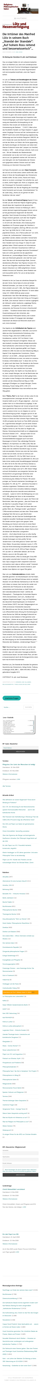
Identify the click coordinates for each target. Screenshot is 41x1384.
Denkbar (5, 927)
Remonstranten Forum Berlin (12, 1088)
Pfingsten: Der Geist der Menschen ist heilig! (19, 764)
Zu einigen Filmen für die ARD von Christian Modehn (20, 1134)
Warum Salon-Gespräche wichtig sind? (15, 1113)
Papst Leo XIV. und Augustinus (13, 1054)
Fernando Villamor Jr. (27, 1380)
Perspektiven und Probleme (12, 1062)
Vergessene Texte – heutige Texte (14, 1109)
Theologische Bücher (22, 684)
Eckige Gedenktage (9, 955)
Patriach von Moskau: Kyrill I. (12, 1058)
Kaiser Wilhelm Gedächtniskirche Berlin (15, 1005)
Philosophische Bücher (10, 910)
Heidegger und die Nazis (11, 984)
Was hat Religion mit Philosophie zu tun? (16, 1122)
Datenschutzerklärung (10, 1298)
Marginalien (6, 1041)
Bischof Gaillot (7, 902)
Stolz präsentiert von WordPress (20, 1378)
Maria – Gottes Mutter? (10, 1046)
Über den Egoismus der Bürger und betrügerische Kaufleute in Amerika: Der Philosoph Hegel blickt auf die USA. (20, 838)
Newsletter (6, 1320)
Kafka (4, 1000)
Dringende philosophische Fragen (13, 951)
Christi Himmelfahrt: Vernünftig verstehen (16, 831)
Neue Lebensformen (9, 1050)
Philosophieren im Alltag (10, 1075)
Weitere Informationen (10, 774)
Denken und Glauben (23, 682)
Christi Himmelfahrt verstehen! (14, 1189)
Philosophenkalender (9, 1067)
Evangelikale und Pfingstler (11, 960)
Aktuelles (6, 877)
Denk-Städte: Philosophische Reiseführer (16, 923)
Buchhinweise (7, 906)
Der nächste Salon (8, 943)
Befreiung (6, 889)
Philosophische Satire (9, 1079)
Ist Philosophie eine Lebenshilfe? (13, 996)
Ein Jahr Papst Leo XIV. (11, 1234)
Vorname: (6, 1150)
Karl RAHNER (7, 1017)
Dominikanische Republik (11, 947)
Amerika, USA (7, 885)
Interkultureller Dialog (10, 988)
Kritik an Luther (7, 1022)
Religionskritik (8, 684)
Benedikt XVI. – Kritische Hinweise (14, 894)
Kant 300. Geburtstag (10, 1013)
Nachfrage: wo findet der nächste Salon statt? (18, 1290)
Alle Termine (7, 786)
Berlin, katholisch (8, 898)
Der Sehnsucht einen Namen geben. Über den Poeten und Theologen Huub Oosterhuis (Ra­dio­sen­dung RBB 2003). (20, 1351)
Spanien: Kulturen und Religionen (13, 1092)
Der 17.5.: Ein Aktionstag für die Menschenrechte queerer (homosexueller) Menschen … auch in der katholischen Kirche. (19, 809)
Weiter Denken (7, 1126)
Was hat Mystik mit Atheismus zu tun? (15, 1117)
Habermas (6, 980)
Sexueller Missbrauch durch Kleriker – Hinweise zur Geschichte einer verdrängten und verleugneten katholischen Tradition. (19, 1341)
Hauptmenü (21, 18)
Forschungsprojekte (9, 964)
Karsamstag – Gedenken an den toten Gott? (17, 1365)
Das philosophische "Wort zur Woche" (15, 919)
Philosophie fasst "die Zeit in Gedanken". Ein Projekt (19, 1071)
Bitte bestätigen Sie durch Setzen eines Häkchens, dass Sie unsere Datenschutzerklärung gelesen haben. (20, 1170)
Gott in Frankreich (8, 975)
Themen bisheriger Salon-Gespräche (14, 1100)
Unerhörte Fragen (11, 698)
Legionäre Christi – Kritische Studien (14, 1030)
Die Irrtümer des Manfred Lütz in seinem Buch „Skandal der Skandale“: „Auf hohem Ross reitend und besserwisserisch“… (19, 41)
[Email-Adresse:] (20, 748)
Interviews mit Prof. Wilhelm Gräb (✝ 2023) (17, 992)
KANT (5, 1009)
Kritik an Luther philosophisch (12, 1026)
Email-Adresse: (7, 1163)
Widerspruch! (7, 1130)
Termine (5, 1096)
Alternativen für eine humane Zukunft (15, 881)
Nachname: (6, 1157)
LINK (18, 779)
